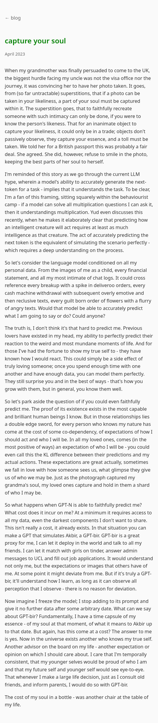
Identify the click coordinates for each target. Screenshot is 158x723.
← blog (13, 18)
